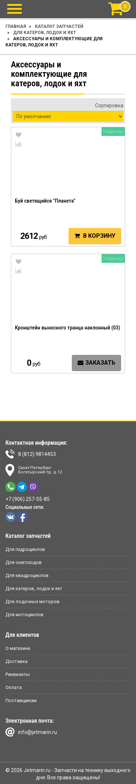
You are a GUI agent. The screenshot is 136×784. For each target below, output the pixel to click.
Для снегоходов (23, 562)
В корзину (94, 235)
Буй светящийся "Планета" (45, 201)
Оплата (13, 687)
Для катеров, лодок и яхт (44, 32)
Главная (15, 26)
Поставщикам (21, 700)
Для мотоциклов (24, 614)
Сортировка (109, 105)
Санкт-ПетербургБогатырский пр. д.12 (33, 470)
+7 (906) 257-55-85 (27, 499)
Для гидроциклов (25, 549)
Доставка (16, 661)
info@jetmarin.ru (31, 732)
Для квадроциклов (27, 575)
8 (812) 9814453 (30, 454)
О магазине (17, 648)
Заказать (96, 362)
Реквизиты (17, 674)
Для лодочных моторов (32, 601)
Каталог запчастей (59, 26)
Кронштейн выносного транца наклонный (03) (67, 327)
